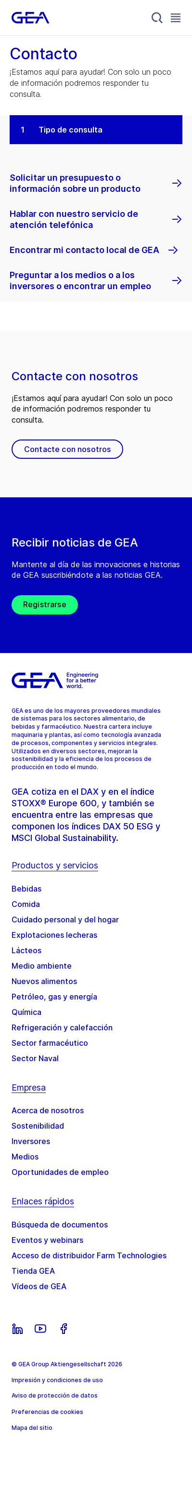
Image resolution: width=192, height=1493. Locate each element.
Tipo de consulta (70, 129)
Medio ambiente (42, 966)
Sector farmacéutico (50, 1043)
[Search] (157, 18)
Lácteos (26, 950)
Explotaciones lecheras (54, 935)
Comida (26, 904)
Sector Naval (35, 1058)
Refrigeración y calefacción (62, 1027)
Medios (25, 1156)
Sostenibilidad (38, 1126)
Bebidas (26, 888)
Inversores (31, 1141)
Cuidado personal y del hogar (65, 919)
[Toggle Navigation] (175, 18)
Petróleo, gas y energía (54, 996)
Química (26, 1012)
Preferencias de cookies (47, 1411)
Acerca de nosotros (48, 1110)
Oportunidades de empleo (60, 1172)
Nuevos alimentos (44, 981)
